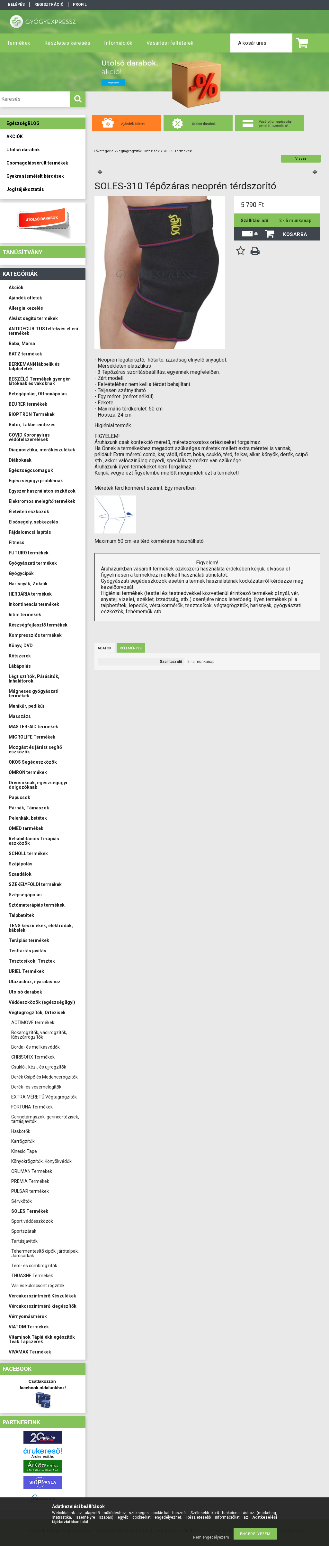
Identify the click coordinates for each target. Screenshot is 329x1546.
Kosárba (295, 234)
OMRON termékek (28, 772)
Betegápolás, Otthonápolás (38, 393)
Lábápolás (20, 666)
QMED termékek (26, 828)
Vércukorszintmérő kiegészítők (42, 1306)
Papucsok (19, 797)
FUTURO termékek (29, 552)
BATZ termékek (25, 353)
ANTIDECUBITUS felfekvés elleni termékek (43, 331)
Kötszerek (20, 655)
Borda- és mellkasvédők (35, 1047)
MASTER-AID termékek (33, 726)
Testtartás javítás (27, 950)
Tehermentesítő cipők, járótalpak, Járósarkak (45, 1253)
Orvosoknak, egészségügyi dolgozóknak (38, 785)
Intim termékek (25, 614)
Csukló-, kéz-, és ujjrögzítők (38, 1067)
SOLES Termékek (29, 1211)
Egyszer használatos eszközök (42, 491)
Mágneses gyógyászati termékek (33, 693)
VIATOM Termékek (29, 1326)
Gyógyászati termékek (33, 563)
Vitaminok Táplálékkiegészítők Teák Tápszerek (42, 1339)
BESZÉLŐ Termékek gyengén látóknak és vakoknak (40, 381)
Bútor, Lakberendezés (32, 424)
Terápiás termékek (29, 940)
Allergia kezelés (26, 308)
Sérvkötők (21, 1201)
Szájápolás (20, 863)
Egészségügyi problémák (36, 480)
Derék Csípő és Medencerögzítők (44, 1076)
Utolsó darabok (25, 992)
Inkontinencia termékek (34, 604)
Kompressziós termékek (35, 635)
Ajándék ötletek (25, 297)
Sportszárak (23, 1231)
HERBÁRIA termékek (30, 594)
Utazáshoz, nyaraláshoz (34, 981)
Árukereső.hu (42, 1457)
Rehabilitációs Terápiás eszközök (34, 841)
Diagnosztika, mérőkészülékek (42, 449)
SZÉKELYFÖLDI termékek (35, 884)
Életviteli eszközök (29, 511)
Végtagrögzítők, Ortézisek (37, 1012)
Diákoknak (20, 460)
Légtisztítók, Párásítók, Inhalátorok (34, 678)
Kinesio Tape (24, 1151)
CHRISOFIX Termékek (33, 1057)
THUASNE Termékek (32, 1275)
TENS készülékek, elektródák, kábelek (41, 928)
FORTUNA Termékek (32, 1106)
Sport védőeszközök (32, 1221)
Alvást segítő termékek (33, 318)
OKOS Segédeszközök (33, 762)
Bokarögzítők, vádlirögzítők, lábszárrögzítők (39, 1035)
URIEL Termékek (26, 971)
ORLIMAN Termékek (31, 1171)
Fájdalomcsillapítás (30, 532)
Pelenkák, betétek (28, 818)
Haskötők (20, 1131)
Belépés (16, 4)
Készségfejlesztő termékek (38, 624)
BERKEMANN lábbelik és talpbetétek (34, 366)
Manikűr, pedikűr (27, 706)
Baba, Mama (22, 343)
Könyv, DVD (21, 645)
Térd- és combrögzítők (34, 1265)
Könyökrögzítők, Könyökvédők (41, 1161)
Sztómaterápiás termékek (37, 905)
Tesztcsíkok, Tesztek (32, 961)
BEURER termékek (28, 404)
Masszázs (20, 716)
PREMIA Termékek (30, 1181)
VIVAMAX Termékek (30, 1351)
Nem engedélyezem (211, 1537)
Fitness (16, 542)
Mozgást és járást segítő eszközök (35, 749)
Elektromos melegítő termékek (42, 501)
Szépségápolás (25, 894)
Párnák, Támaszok (29, 807)
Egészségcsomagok (31, 470)
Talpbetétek (21, 915)
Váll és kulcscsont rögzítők (38, 1285)
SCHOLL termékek (28, 853)
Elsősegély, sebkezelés (33, 521)
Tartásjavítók (24, 1241)
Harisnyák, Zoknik (28, 583)
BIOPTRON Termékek (32, 414)
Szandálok (20, 874)
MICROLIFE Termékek (32, 737)
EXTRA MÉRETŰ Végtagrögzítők (44, 1096)
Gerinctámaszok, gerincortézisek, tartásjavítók (45, 1119)
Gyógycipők (21, 573)
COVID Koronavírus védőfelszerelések (29, 437)
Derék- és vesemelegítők (36, 1086)
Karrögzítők (23, 1141)
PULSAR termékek (30, 1191)
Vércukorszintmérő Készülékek (42, 1295)
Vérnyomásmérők (28, 1316)
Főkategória (103, 151)
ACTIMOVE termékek (32, 1022)
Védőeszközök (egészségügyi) (42, 1002)
